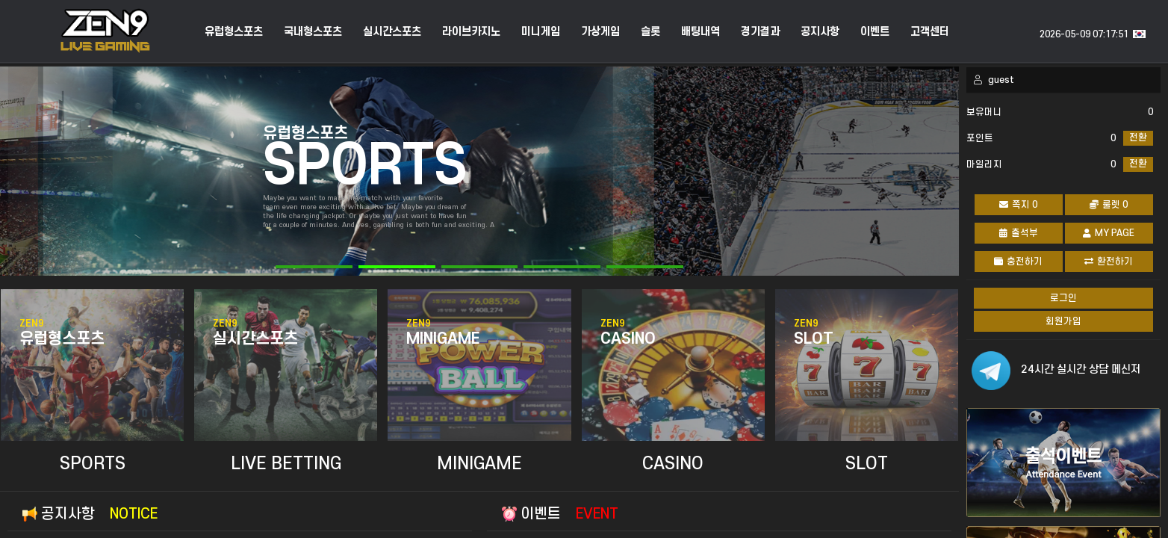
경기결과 (760, 32)
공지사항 (820, 32)
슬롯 (650, 32)
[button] (314, 266)
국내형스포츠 (313, 32)
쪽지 (1018, 205)
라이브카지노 (471, 32)
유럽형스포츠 (234, 32)
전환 (1138, 137)
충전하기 (1018, 261)
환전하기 (1108, 261)
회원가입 (1063, 321)
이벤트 (874, 32)
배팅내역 (700, 32)
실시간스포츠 (392, 32)
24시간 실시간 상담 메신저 (1080, 369)
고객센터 (929, 32)
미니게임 (540, 32)
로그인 (1063, 298)
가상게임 (600, 32)
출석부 (1018, 233)
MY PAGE (1108, 233)
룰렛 (1109, 205)
